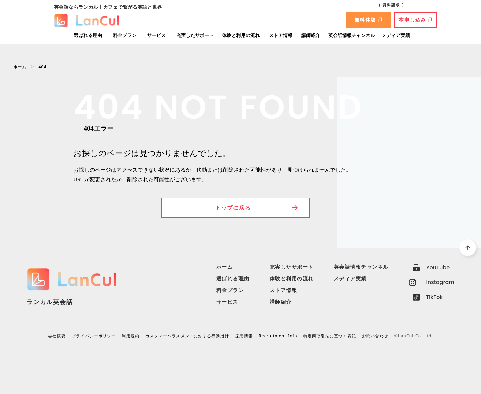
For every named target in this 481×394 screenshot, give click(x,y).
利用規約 (130, 336)
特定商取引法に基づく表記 (329, 336)
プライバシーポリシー (94, 336)
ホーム (20, 67)
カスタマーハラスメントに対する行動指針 (187, 336)
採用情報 (244, 336)
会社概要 (57, 336)
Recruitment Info (278, 336)
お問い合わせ (375, 336)
